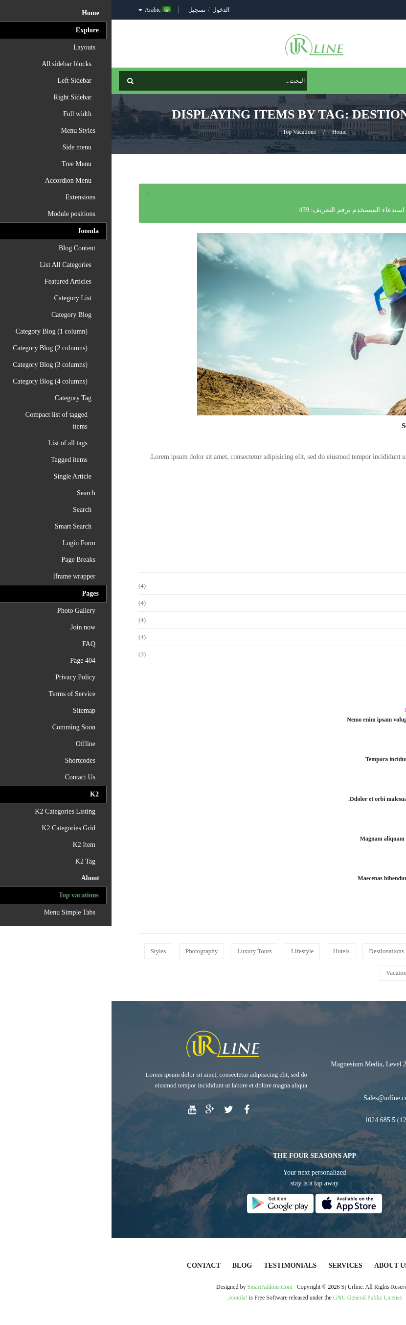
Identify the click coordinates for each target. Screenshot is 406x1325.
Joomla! (126, 1297)
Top (395, 172)
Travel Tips (309, 789)
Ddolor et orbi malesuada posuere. (280, 798)
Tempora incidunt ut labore (288, 759)
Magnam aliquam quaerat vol (285, 838)
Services (234, 1265)
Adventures (309, 749)
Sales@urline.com (277, 1098)
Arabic (43, 9)
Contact (92, 1265)
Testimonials (178, 1265)
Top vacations (187, 131)
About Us (280, 1265)
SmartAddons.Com (157, 1286)
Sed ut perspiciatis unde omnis (334, 426)
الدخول (108, 9)
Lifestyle (312, 868)
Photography (308, 709)
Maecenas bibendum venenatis (284, 878)
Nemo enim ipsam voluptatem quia (279, 719)
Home (228, 131)
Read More (354, 481)
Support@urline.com (336, 1098)
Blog (130, 1265)
